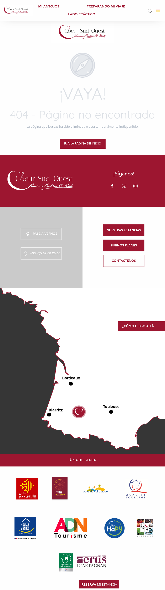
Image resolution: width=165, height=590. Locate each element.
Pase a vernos (41, 233)
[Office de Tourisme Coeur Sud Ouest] (82, 32)
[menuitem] (16, 10)
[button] (158, 10)
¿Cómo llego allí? (138, 326)
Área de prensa (82, 460)
